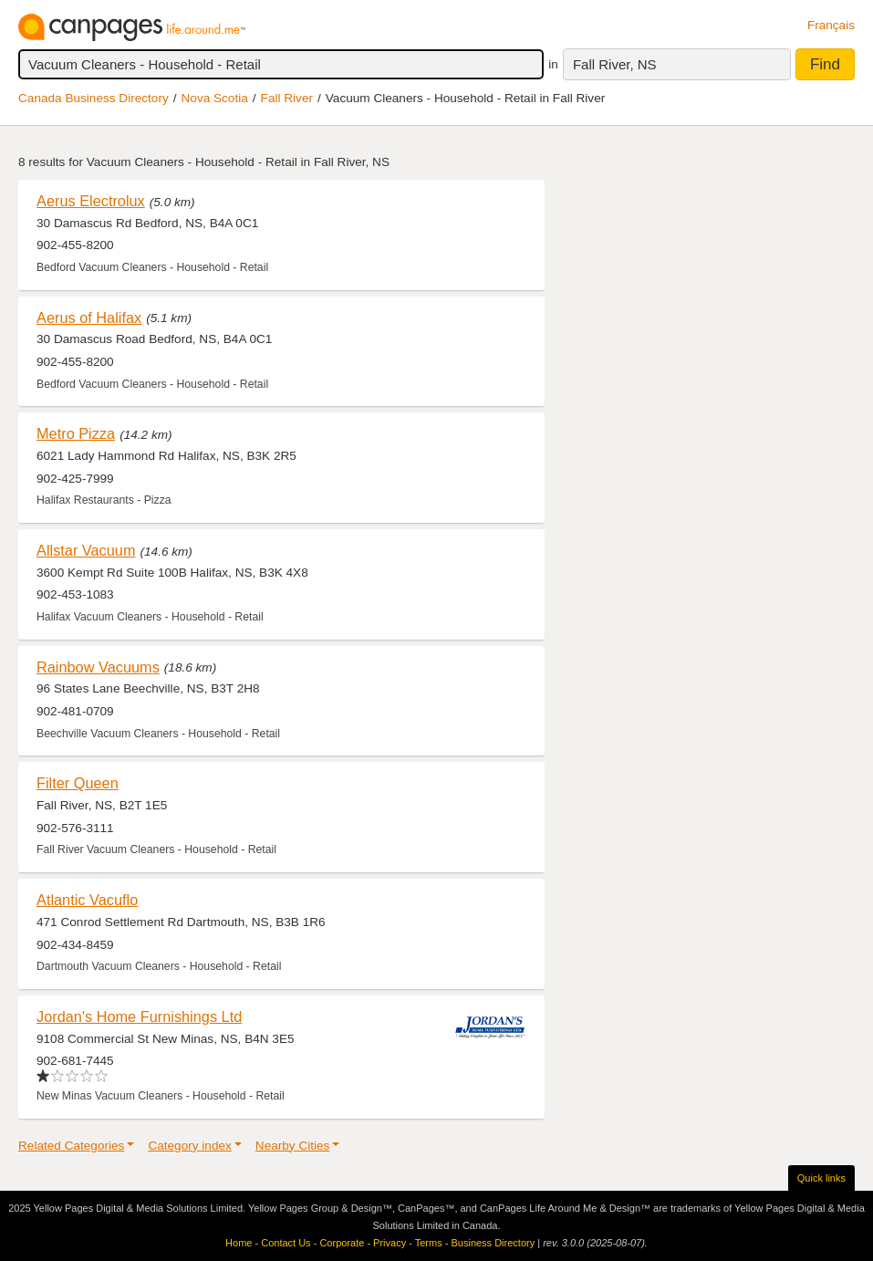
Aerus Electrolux (90, 201)
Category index (189, 1145)
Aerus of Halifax (88, 317)
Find (825, 64)
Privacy (389, 1242)
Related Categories (71, 1145)
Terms (428, 1242)
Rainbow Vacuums (98, 667)
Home (238, 1242)
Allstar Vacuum (85, 550)
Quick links (821, 1177)
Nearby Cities (292, 1145)
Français (831, 25)
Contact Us (285, 1242)
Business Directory (493, 1242)
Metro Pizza (75, 433)
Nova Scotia (215, 98)
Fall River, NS (615, 64)
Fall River (287, 98)
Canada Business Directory (93, 98)
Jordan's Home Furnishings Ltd (139, 1016)
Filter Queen (77, 783)
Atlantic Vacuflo (87, 899)
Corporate (341, 1242)
